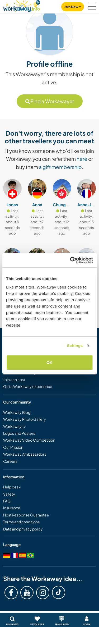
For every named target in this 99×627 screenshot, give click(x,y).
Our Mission (13, 447)
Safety (9, 494)
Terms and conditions (21, 521)
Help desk (12, 486)
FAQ (7, 500)
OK (49, 362)
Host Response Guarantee (26, 514)
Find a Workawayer (49, 101)
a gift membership (60, 167)
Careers (10, 461)
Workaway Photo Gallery (24, 419)
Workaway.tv (14, 426)
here (82, 158)
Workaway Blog (16, 412)
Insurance (11, 507)
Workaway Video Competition (29, 440)
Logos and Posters (19, 433)
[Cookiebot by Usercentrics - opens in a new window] (70, 260)
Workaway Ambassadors (24, 454)
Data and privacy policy (23, 529)
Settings (75, 345)
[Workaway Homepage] (21, 5)
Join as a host (14, 379)
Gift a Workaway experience (27, 386)
